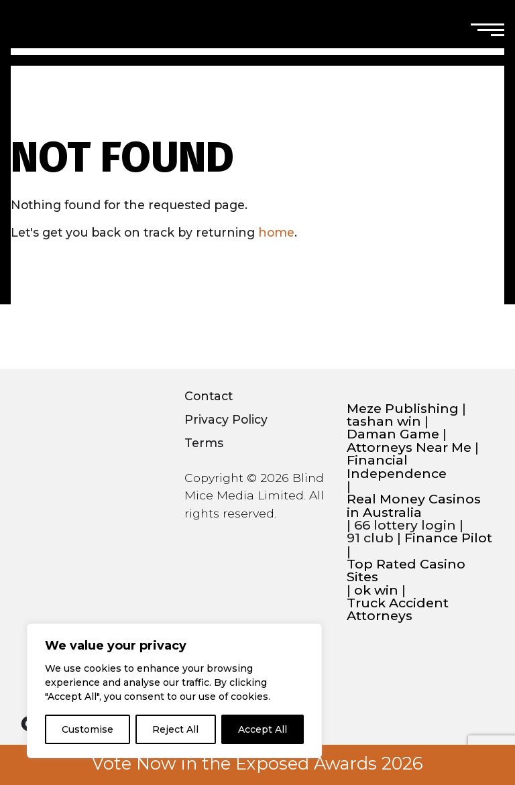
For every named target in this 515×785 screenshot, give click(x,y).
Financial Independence (397, 467)
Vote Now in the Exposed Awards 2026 (257, 764)
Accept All (262, 729)
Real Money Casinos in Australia (414, 506)
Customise (87, 729)
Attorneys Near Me (409, 447)
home (276, 232)
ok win (376, 590)
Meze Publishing (403, 408)
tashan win (384, 421)
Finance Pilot (448, 538)
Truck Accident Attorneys (398, 610)
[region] (174, 690)
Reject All (175, 729)
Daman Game (393, 434)
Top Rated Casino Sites (406, 571)
